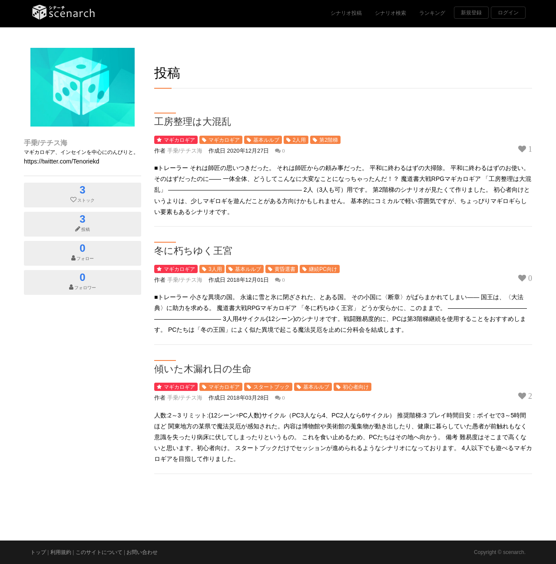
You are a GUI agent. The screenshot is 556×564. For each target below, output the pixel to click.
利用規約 (60, 552)
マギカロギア (179, 140)
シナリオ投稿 (346, 13)
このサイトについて (99, 552)
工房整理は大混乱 (192, 120)
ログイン (508, 13)
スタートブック (271, 387)
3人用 (215, 269)
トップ (38, 552)
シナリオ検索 (390, 13)
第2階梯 (328, 140)
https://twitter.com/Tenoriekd (61, 161)
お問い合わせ (142, 552)
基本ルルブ (266, 140)
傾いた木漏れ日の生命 (203, 368)
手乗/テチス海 (45, 143)
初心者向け (356, 387)
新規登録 (471, 13)
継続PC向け (323, 269)
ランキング (432, 13)
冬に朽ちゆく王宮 (193, 250)
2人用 (299, 140)
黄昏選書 (285, 269)
